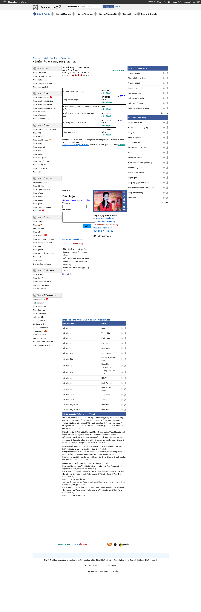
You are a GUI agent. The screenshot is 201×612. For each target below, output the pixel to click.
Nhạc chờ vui (38, 144)
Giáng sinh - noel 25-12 (42, 345)
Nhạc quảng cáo (39, 200)
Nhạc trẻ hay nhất (40, 80)
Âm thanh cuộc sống (41, 182)
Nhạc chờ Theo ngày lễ (46, 295)
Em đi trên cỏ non (135, 158)
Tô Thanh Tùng (76, 244)
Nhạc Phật (37, 211)
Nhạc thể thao (38, 186)
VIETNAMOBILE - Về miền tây (105, 225)
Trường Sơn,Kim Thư (108, 372)
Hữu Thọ (105, 378)
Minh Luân (106, 338)
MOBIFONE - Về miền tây (103, 218)
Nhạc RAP (37, 133)
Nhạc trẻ (36, 225)
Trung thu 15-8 (39, 331)
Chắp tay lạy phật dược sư (138, 183)
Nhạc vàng (37, 260)
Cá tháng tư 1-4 (39, 324)
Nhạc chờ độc (43, 125)
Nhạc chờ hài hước (40, 140)
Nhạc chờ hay (43, 69)
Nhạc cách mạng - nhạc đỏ (43, 239)
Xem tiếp (164, 113)
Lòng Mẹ (131, 133)
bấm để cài (106, 93)
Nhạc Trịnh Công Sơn (41, 190)
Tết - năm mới (38, 303)
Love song (37, 246)
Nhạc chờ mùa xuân (41, 313)
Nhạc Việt (37, 257)
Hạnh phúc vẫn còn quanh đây (140, 162)
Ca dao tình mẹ (134, 142)
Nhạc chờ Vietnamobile (107, 14)
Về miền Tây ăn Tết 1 (71, 410)
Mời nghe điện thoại (41, 285)
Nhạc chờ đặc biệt (44, 178)
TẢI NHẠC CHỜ (48, 7)
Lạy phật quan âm (135, 122)
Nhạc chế (37, 151)
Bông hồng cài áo (135, 137)
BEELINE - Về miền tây (103, 228)
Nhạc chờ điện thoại (45, 270)
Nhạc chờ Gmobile (149, 14)
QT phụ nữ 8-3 (39, 321)
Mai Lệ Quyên (107, 353)
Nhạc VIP (37, 172)
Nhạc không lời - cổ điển (42, 243)
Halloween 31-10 (40, 335)
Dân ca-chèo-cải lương (42, 264)
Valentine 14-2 (39, 317)
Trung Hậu (106, 333)
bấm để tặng (107, 102)
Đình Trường (107, 383)
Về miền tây (65, 58)
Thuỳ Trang (54, 58)
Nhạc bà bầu (38, 197)
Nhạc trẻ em (38, 193)
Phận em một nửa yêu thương (140, 108)
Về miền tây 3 (68, 400)
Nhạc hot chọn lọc (40, 112)
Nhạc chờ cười (39, 147)
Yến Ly (104, 400)
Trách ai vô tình (134, 73)
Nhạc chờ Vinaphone (84, 14)
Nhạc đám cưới (39, 310)
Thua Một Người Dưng (137, 78)
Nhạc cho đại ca (39, 165)
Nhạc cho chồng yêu (41, 161)
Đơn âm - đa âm (39, 289)
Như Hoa (105, 405)
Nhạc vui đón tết (39, 306)
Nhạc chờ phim (39, 221)
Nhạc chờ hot (42, 93)
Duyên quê (132, 178)
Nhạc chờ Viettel (43, 14)
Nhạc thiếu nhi (39, 236)
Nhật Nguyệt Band (106, 388)
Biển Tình (132, 198)
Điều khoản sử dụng (186, 2)
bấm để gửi (106, 109)
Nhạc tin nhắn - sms (41, 278)
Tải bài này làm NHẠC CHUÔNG (75, 145)
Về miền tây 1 (68, 395)
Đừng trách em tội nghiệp (138, 127)
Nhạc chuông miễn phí (17, 2)
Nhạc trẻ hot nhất (40, 115)
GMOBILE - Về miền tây (103, 231)
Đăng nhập (161, 2)
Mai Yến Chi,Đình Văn (108, 359)
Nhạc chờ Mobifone (63, 14)
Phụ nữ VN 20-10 (40, 338)
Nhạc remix (37, 154)
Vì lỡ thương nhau (135, 168)
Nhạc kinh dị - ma (40, 168)
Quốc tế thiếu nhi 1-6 (41, 328)
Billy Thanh (106, 348)
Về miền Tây (68, 353)
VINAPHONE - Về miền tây (104, 221)
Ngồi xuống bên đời (136, 98)
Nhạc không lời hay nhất (42, 83)
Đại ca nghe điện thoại (42, 282)
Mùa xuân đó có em (136, 173)
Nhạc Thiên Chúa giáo (42, 207)
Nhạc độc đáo (38, 136)
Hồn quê (131, 153)
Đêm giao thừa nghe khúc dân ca (141, 188)
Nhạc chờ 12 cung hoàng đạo (44, 129)
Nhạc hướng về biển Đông (43, 253)
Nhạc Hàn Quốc (39, 73)
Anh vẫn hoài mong (135, 103)
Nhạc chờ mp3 (43, 217)
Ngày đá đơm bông (135, 193)
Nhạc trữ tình (38, 232)
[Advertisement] (94, 520)
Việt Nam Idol (38, 229)
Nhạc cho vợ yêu (39, 158)
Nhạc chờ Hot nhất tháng (43, 101)
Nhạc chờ (37, 58)
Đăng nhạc (172, 2)
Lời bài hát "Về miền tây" (72, 239)
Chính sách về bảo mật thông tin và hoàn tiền (100, 571)
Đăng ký (151, 2)
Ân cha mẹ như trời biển (137, 147)
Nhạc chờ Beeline (129, 14)
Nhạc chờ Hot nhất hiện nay (44, 108)
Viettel (45, 58)
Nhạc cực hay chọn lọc (42, 76)
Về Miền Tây (68, 359)
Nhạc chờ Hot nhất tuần (42, 105)
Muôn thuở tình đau (136, 88)
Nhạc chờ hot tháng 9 (41, 98)
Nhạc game (37, 204)
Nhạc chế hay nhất (40, 87)
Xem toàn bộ (67, 274)
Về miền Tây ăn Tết (70, 405)
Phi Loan (105, 343)
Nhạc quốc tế (38, 250)
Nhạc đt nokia (38, 275)
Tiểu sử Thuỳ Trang (102, 236)
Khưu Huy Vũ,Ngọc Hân (107, 365)
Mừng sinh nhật (39, 299)
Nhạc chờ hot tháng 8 (41, 119)
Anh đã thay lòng (135, 93)
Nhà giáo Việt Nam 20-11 (43, 342)
